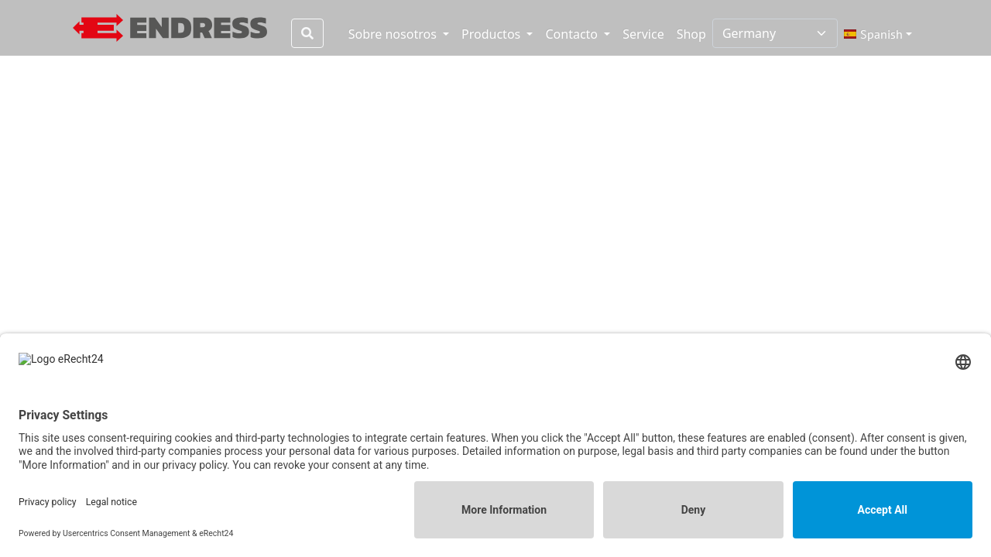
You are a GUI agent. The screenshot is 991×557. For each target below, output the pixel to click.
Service (643, 34)
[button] (878, 34)
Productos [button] (492, 34)
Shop (691, 34)
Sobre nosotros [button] (394, 34)
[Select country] (775, 33)
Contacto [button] (573, 34)
